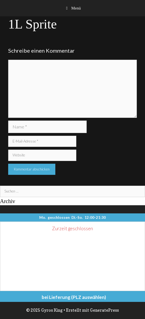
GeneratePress (104, 310)
